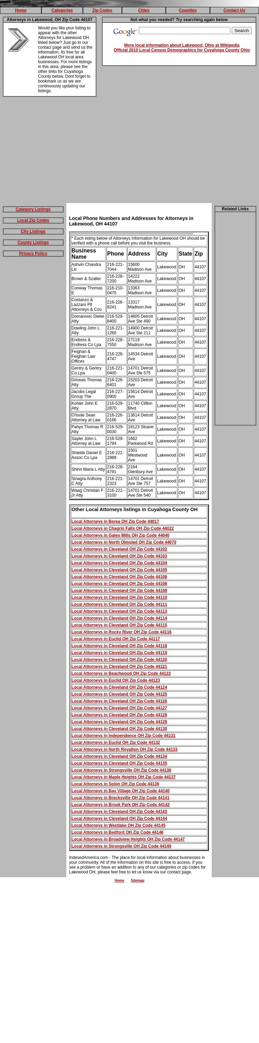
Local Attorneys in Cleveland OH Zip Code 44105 (119, 569)
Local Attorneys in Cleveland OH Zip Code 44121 (119, 666)
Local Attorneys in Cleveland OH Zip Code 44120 (119, 659)
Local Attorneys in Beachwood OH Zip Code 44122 (121, 673)
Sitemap (137, 880)
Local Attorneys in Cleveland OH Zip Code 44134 (119, 756)
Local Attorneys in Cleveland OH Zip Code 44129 (119, 721)
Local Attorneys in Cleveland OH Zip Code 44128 (119, 714)
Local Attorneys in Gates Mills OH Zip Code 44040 (120, 535)
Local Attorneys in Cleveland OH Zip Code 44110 (119, 597)
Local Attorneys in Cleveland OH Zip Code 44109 (119, 590)
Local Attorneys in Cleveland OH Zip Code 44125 (119, 694)
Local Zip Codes (33, 220)
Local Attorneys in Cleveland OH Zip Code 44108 (119, 583)
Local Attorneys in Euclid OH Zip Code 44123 (115, 680)
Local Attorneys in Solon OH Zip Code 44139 (115, 784)
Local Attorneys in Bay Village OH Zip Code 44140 (120, 790)
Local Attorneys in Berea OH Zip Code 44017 (115, 521)
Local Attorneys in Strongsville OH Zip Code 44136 (121, 770)
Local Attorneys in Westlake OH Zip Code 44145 (118, 825)
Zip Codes (102, 10)
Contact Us (234, 10)
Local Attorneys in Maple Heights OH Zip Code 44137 (123, 777)
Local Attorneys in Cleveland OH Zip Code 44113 (119, 611)
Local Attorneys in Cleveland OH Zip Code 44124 (119, 687)
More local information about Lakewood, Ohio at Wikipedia (182, 45)
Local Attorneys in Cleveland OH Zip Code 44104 (119, 563)
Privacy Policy (33, 253)
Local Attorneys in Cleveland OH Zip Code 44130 (119, 728)
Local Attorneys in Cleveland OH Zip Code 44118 (119, 645)
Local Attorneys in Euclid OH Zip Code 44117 (115, 639)
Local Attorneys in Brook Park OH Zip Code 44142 (120, 804)
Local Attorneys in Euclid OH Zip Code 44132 (115, 742)
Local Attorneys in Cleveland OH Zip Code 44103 (119, 556)
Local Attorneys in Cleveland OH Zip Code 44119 (119, 652)
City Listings (33, 231)
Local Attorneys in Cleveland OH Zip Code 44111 (119, 604)
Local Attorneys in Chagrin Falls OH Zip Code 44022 (122, 528)
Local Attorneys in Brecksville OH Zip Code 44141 (120, 797)
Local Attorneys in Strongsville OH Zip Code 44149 (121, 846)
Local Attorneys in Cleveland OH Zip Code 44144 (119, 818)
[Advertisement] (129, 151)
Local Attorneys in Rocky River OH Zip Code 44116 (121, 632)
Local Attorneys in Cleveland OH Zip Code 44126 (119, 701)
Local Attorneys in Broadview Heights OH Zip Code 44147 (128, 839)
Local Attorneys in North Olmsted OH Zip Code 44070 (123, 542)
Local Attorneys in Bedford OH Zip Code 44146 (117, 832)
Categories (62, 10)
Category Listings (33, 209)
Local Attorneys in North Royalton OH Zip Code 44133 (124, 749)
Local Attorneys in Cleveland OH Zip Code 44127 (119, 708)
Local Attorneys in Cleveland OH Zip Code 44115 (119, 625)
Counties (187, 10)
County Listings (33, 242)
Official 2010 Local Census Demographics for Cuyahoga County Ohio (182, 50)
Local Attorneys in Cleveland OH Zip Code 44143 (119, 811)
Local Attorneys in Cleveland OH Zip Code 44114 (119, 618)
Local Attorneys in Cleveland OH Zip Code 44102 (119, 549)
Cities (144, 10)
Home (20, 10)
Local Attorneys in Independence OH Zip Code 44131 (123, 735)
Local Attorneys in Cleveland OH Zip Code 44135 (119, 763)
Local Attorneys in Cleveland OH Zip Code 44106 (119, 576)
